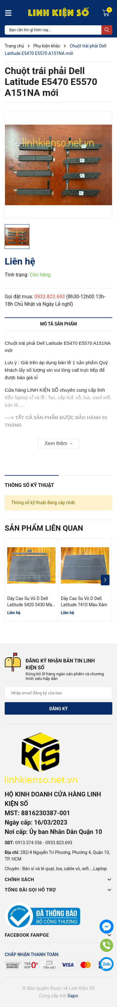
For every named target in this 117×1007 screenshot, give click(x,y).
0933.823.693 (49, 297)
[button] (105, 580)
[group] (58, 165)
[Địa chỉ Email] (58, 693)
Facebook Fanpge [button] (58, 935)
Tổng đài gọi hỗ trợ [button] (58, 890)
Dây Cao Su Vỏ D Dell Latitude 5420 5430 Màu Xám (31, 604)
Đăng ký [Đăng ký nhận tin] (58, 708)
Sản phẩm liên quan (44, 528)
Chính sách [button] (58, 879)
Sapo (72, 996)
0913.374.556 (28, 842)
